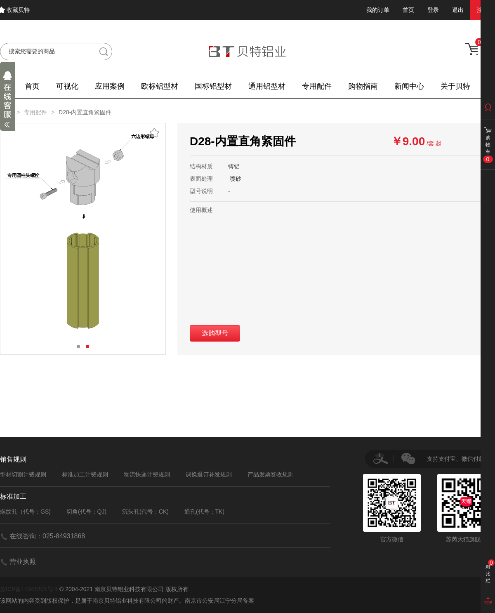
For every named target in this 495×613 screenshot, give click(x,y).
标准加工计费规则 (85, 474)
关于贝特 (455, 86)
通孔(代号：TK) (204, 511)
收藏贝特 (18, 10)
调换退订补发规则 (209, 474)
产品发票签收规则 (271, 474)
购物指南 (363, 86)
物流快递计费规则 (147, 474)
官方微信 (392, 508)
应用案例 (110, 86)
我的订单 (377, 10)
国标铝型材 (213, 86)
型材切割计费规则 (23, 474)
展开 (7, 101)
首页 (408, 10)
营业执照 (22, 561)
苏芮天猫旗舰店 (466, 508)
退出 (458, 10)
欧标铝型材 (159, 86)
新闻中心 (409, 86)
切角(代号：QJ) (86, 511)
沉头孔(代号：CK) (145, 511)
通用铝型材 (266, 86)
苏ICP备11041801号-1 (29, 589)
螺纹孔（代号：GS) (25, 511)
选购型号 (215, 333)
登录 (433, 10)
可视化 (67, 86)
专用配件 (317, 86)
